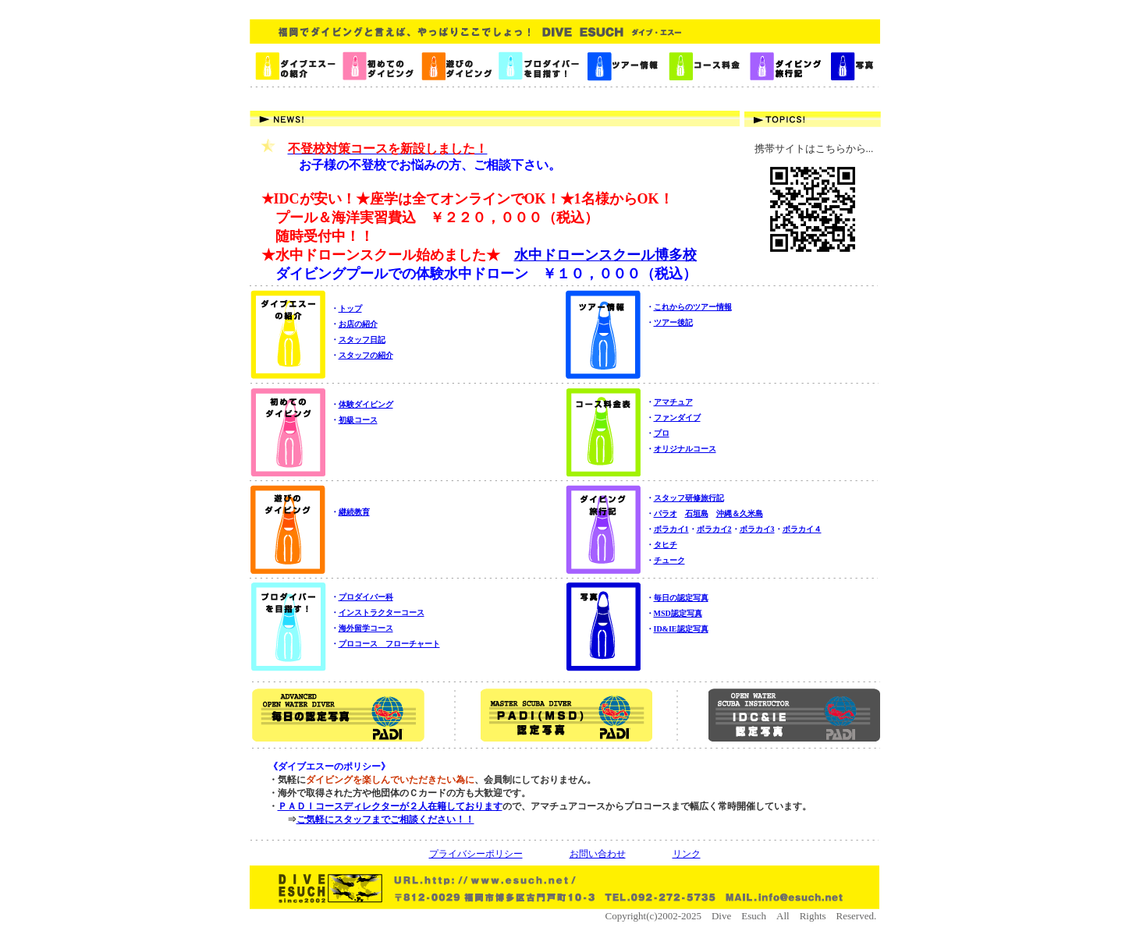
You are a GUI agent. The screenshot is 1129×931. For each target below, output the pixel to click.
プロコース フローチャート (389, 643)
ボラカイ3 (757, 529)
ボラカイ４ (802, 529)
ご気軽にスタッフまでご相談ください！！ (385, 819)
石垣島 (696, 513)
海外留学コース (366, 628)
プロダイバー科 (366, 597)
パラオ (665, 513)
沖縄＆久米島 (739, 513)
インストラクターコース (381, 612)
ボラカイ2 (714, 529)
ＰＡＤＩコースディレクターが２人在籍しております (390, 806)
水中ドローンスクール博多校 (605, 255)
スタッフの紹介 (366, 355)
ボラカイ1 (671, 529)
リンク (687, 853)
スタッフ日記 (362, 339)
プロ (661, 433)
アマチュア (673, 402)
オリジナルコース (685, 448)
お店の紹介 (358, 324)
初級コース (358, 420)
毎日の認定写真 (681, 597)
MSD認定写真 (678, 613)
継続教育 (354, 512)
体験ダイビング (366, 404)
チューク (669, 560)
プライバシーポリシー (476, 853)
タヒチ (665, 544)
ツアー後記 (673, 322)
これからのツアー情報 (693, 307)
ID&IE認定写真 (681, 629)
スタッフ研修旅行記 (689, 498)
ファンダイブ (677, 417)
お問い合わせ (598, 853)
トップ (350, 308)
